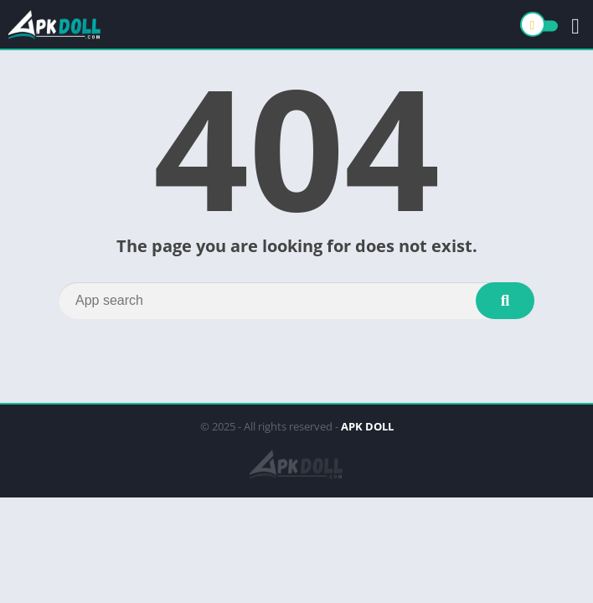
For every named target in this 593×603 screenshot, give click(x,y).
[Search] (296, 300)
